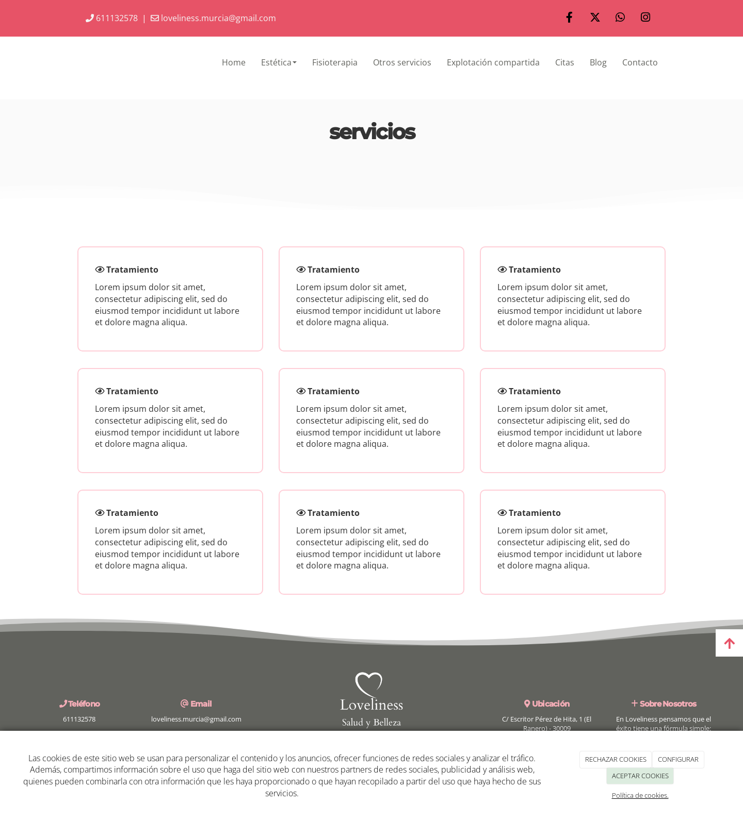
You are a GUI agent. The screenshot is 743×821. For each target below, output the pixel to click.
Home (234, 62)
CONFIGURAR (678, 759)
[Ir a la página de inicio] (67, 62)
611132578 (112, 18)
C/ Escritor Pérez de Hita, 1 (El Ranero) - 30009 (546, 723)
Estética (279, 62)
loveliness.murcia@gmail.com (213, 18)
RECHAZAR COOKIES (616, 759)
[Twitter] (595, 18)
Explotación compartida (493, 62)
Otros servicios (402, 62)
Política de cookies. (640, 795)
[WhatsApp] (620, 18)
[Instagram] (645, 18)
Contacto (640, 62)
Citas (564, 62)
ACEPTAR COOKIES (640, 775)
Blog (598, 62)
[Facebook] (569, 18)
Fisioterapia (335, 62)
